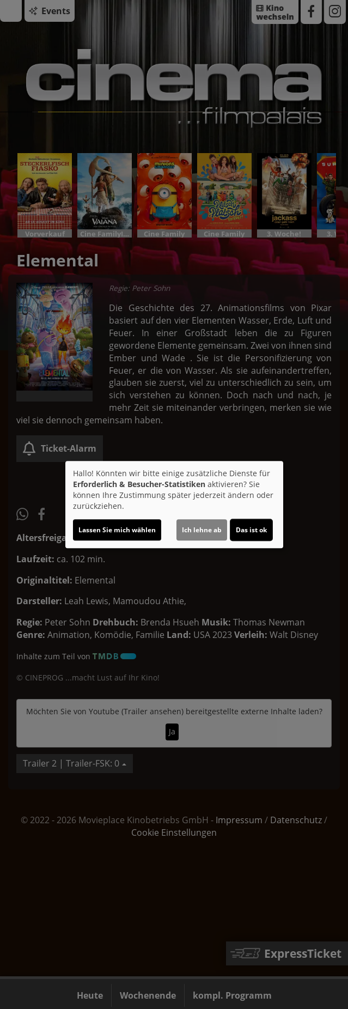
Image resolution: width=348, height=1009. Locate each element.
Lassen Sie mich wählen (117, 529)
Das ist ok (251, 529)
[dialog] (174, 504)
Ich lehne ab (202, 529)
